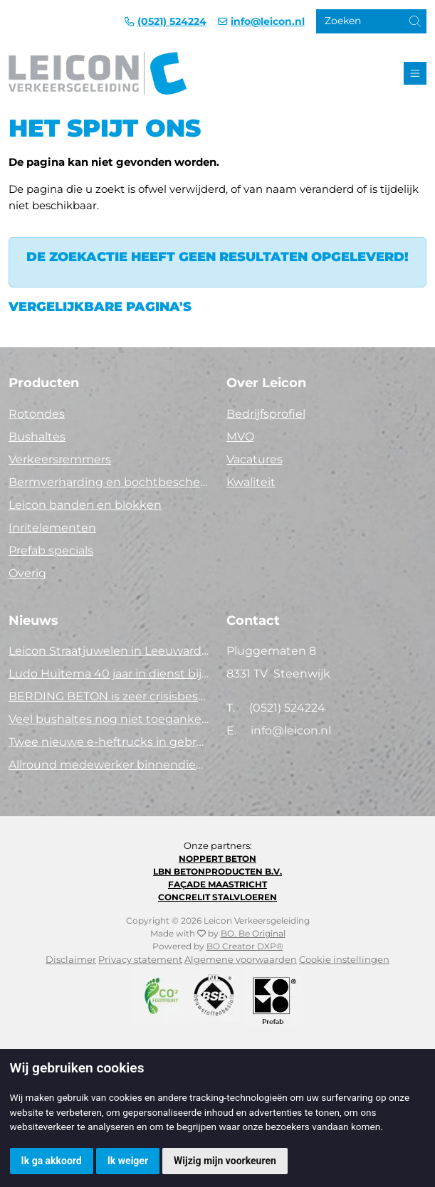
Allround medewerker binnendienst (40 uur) (109, 764)
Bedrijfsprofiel (265, 414)
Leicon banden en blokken (85, 505)
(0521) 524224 (171, 21)
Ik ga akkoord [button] (51, 1160)
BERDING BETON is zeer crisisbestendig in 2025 (109, 696)
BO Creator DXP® (244, 946)
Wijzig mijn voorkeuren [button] (225, 1160)
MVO (240, 436)
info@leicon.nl (268, 21)
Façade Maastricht (217, 884)
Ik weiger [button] (128, 1160)
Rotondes (37, 414)
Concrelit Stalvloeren (217, 897)
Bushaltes (37, 436)
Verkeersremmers (60, 459)
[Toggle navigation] (415, 73)
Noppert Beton (217, 858)
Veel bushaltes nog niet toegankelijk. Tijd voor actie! (109, 719)
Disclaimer (71, 959)
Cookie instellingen (344, 959)
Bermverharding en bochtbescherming (109, 482)
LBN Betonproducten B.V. (217, 871)
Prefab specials (51, 550)
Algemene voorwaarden (240, 959)
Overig (27, 573)
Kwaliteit (251, 482)
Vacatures (254, 459)
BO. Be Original (253, 933)
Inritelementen (52, 527)
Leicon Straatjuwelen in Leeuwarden (109, 651)
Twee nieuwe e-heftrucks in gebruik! (109, 742)
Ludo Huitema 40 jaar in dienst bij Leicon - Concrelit (109, 673)
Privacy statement (140, 959)
